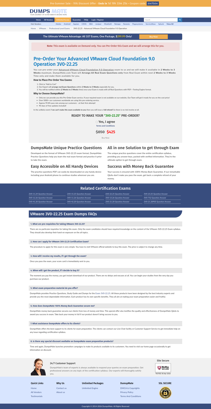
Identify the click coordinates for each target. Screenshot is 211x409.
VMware (42, 28)
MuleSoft (108, 24)
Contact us (61, 388)
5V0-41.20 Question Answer (41, 201)
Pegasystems (137, 24)
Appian (76, 24)
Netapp (117, 24)
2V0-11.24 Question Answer (41, 194)
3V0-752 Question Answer (155, 198)
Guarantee (77, 20)
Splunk (161, 24)
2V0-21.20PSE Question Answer (157, 201)
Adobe (58, 24)
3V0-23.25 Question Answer (156, 194)
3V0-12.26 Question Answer (41, 198)
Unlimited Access (62, 20)
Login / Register (98, 20)
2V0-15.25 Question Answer (79, 194)
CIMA (84, 24)
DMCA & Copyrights (130, 388)
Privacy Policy (126, 392)
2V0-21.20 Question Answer (117, 201)
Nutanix (126, 24)
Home (38, 20)
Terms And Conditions (130, 396)
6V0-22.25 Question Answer (117, 194)
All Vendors (48, 20)
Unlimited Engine (90, 388)
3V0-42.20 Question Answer (79, 201)
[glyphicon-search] (180, 20)
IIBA (91, 24)
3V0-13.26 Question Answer (117, 198)
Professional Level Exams (59, 28)
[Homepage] (27, 20)
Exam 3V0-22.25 (102, 293)
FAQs (86, 20)
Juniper (98, 24)
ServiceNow (151, 24)
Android (67, 24)
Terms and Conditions (105, 126)
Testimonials (36, 396)
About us (60, 392)
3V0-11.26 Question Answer (79, 198)
